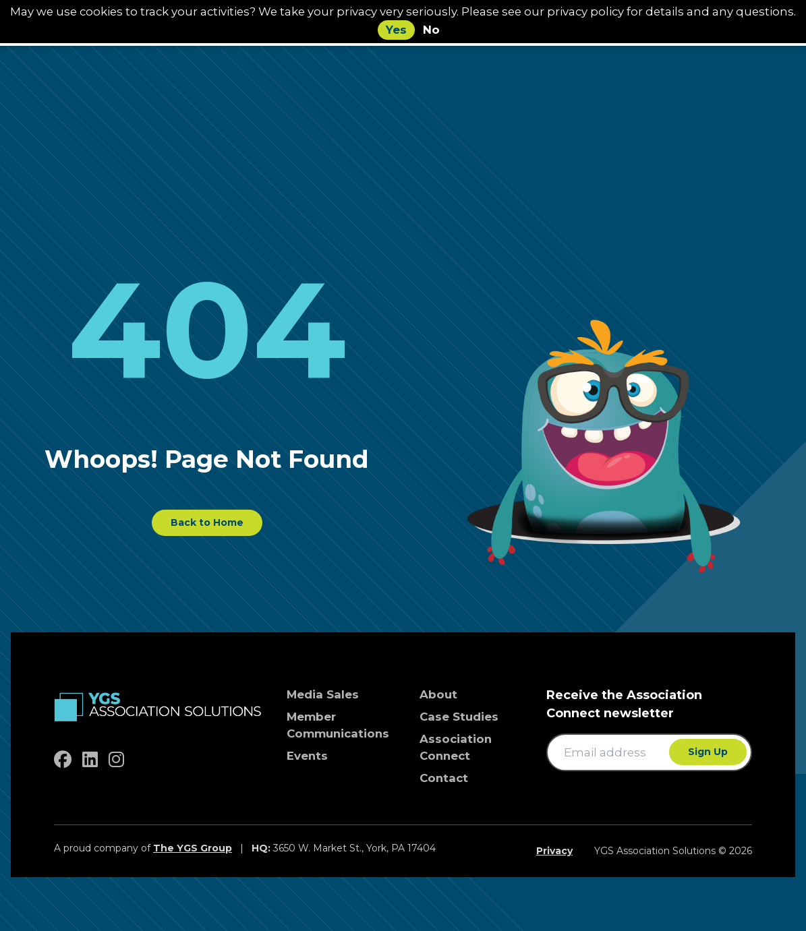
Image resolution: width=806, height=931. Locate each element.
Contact (444, 778)
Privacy (554, 851)
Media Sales (323, 694)
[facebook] (62, 760)
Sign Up (708, 752)
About (438, 694)
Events (307, 755)
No (431, 29)
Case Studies (459, 716)
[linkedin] (90, 760)
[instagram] (116, 760)
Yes (396, 29)
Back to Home (207, 522)
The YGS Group (192, 848)
